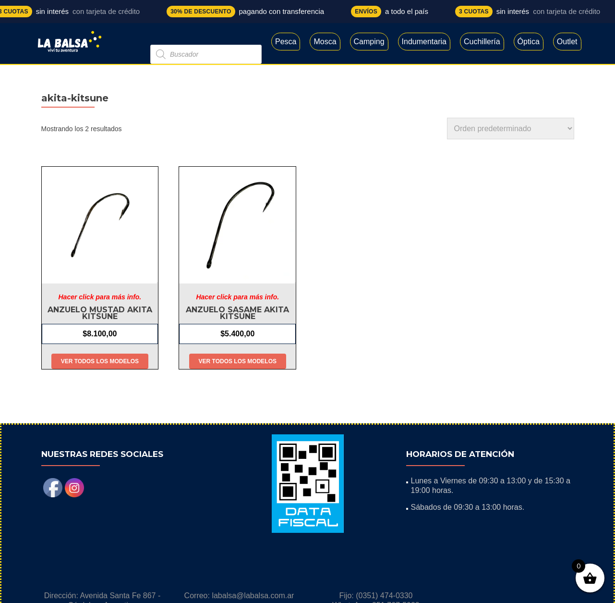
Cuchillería (482, 41)
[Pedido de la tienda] (510, 128)
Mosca (325, 41)
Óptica (529, 41)
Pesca (285, 41)
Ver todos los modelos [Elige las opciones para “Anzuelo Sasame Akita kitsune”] (238, 361)
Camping (369, 41)
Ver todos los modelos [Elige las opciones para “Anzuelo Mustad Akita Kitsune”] (100, 361)
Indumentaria (424, 41)
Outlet (567, 41)
